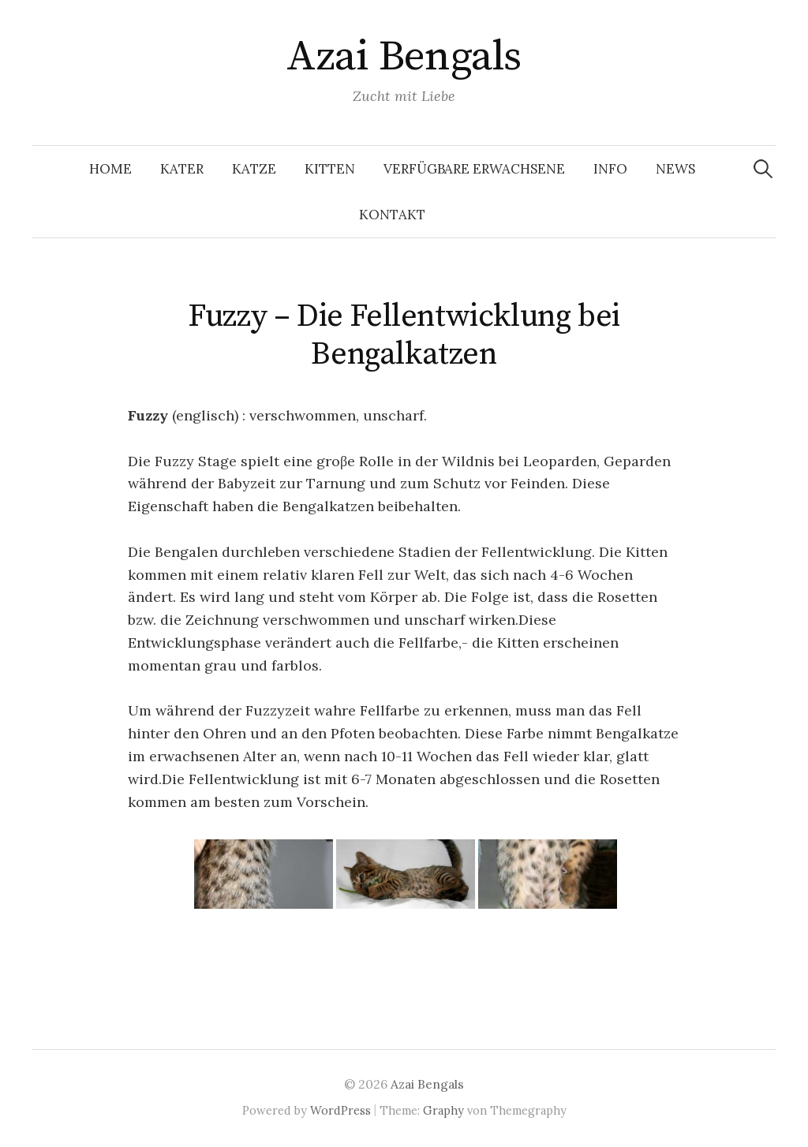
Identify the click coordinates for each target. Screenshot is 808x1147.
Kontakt (392, 214)
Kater (182, 168)
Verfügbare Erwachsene (474, 168)
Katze (254, 168)
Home (110, 168)
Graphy (443, 1110)
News (675, 168)
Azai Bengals (404, 57)
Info (610, 168)
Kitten (330, 168)
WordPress (340, 1110)
